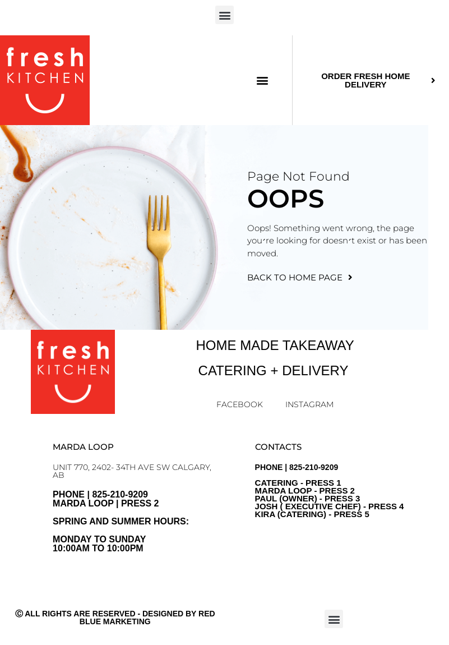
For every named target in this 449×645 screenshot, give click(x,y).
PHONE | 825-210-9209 (329, 491)
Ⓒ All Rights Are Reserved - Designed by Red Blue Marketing (115, 617)
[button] (224, 15)
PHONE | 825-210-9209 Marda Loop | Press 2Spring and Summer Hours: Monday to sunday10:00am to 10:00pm (121, 521)
